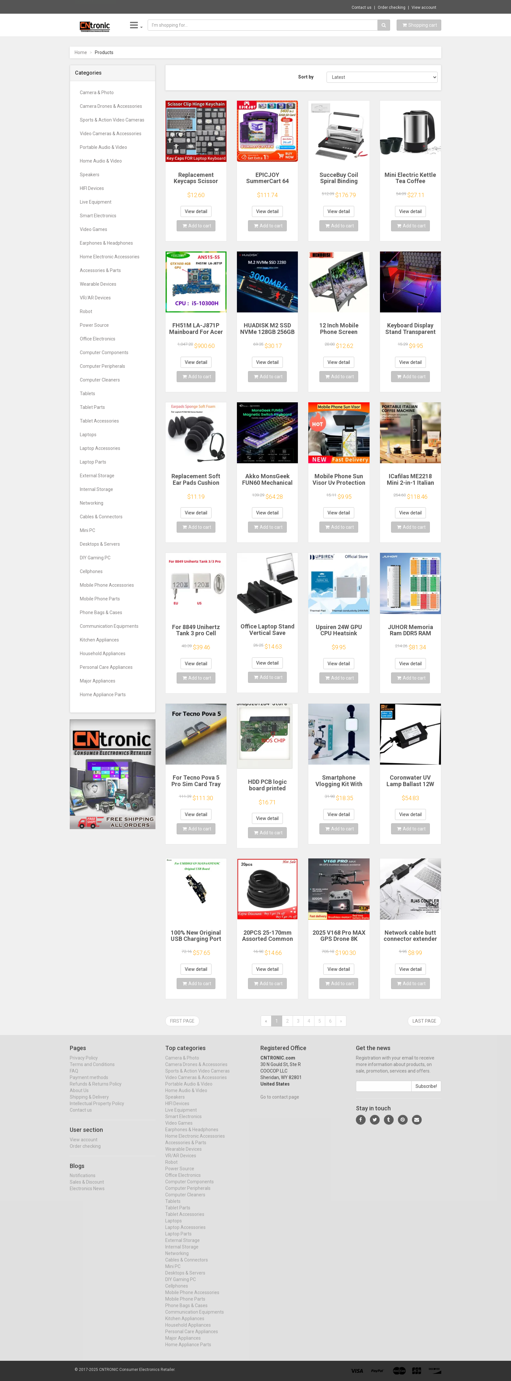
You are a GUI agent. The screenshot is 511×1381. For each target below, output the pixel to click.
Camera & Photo (97, 92)
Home (81, 52)
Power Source (94, 325)
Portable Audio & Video (103, 147)
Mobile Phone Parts (100, 598)
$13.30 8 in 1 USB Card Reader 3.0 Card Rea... (163, 6)
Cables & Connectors (101, 516)
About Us (79, 1096)
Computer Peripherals (102, 366)
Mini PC (87, 530)
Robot (86, 311)
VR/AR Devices (95, 297)
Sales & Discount (87, 1187)
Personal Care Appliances (106, 667)
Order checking (391, 7)
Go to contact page (279, 1102)
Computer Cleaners (100, 379)
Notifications (82, 1181)
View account (424, 7)
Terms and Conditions (92, 1070)
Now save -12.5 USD (95, 7)
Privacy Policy (84, 1063)
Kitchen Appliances (99, 639)
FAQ (74, 1076)
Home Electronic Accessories (109, 256)
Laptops (88, 434)
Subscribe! (426, 1092)
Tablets (87, 393)
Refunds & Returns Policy (96, 1089)
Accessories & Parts (100, 270)
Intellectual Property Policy (97, 1109)
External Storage (97, 475)
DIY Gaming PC (95, 557)
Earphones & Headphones (106, 243)
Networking (91, 503)
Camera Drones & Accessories (111, 106)
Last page (424, 1021)
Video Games (93, 229)
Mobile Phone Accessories (107, 585)
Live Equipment (95, 202)
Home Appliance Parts (103, 694)
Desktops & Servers (100, 544)
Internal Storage (96, 489)
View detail (196, 211)
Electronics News (87, 1194)
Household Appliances (102, 653)
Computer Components (104, 352)
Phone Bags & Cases (101, 612)
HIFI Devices (92, 188)
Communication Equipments (109, 626)
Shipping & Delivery (89, 1102)
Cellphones (91, 571)
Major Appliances (97, 680)
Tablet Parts (92, 407)
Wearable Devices (98, 284)
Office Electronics (97, 338)
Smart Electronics (98, 215)
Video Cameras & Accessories (110, 133)
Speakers (89, 174)
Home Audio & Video (101, 161)
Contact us (362, 7)
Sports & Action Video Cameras (112, 119)
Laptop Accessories (100, 448)
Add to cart (196, 225)
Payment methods (89, 1083)
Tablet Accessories (99, 421)
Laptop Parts (93, 462)
